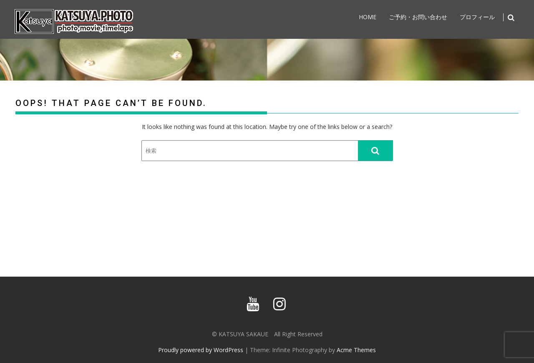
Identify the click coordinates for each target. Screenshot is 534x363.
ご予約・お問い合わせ (418, 17)
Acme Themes (356, 350)
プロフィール (477, 17)
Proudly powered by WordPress (200, 350)
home (367, 17)
